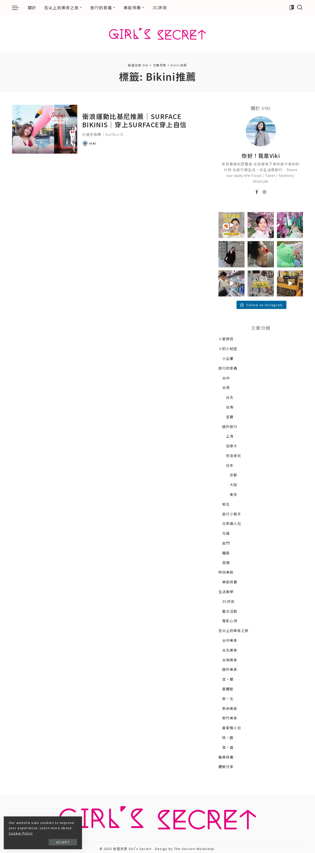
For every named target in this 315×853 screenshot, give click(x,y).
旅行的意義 (227, 368)
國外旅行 (229, 426)
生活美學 (225, 591)
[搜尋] (300, 7)
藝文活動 (229, 611)
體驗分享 (225, 766)
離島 (226, 552)
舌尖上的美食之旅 (233, 630)
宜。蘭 (227, 679)
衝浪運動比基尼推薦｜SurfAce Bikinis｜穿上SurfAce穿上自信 (134, 120)
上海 (229, 436)
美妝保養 (229, 581)
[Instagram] (265, 192)
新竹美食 (229, 717)
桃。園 (227, 737)
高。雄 (227, 747)
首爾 (226, 562)
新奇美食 (229, 708)
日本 (229, 465)
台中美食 (229, 640)
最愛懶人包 (231, 727)
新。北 (227, 698)
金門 (226, 543)
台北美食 (229, 650)
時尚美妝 (225, 572)
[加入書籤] (291, 7)
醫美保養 (225, 757)
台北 (229, 397)
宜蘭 (229, 416)
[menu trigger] (18, 7)
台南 (229, 406)
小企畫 (227, 358)
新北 (226, 504)
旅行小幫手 (231, 513)
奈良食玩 (233, 455)
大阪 (233, 484)
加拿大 (231, 445)
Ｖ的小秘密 (227, 348)
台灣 (226, 387)
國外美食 (229, 669)
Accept (59, 842)
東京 (233, 494)
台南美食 (229, 659)
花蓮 (226, 533)
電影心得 (229, 620)
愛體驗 (227, 688)
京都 (233, 474)
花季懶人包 (231, 523)
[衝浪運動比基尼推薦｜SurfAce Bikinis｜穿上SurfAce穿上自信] (44, 129)
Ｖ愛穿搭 (225, 338)
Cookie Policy (44, 833)
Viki (92, 143)
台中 (226, 377)
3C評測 (228, 601)
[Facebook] (257, 192)
